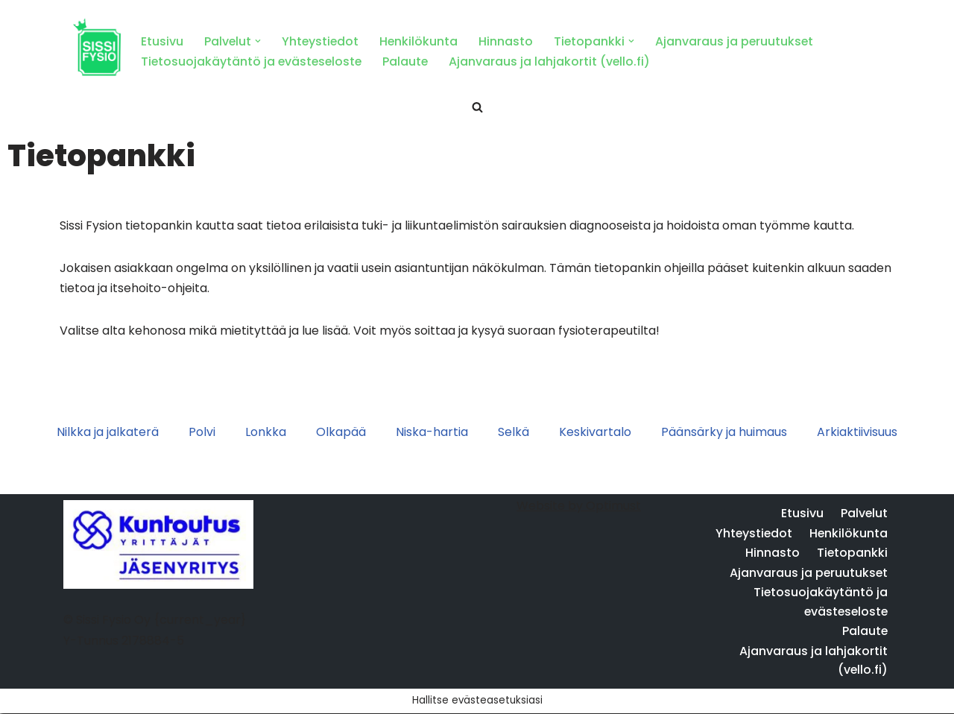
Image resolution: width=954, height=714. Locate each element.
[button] (259, 41)
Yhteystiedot (321, 41)
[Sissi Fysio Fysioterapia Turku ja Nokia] (96, 48)
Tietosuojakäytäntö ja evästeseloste (253, 61)
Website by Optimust (579, 531)
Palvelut (864, 538)
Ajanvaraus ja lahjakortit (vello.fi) (554, 61)
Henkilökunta (421, 41)
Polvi (202, 432)
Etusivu (162, 41)
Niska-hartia (432, 432)
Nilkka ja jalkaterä (108, 432)
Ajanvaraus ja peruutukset (738, 41)
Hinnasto (508, 41)
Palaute (409, 61)
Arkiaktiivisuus (857, 432)
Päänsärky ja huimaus (724, 432)
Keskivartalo (595, 432)
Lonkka (265, 432)
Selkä (513, 432)
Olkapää (341, 432)
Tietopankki (852, 578)
